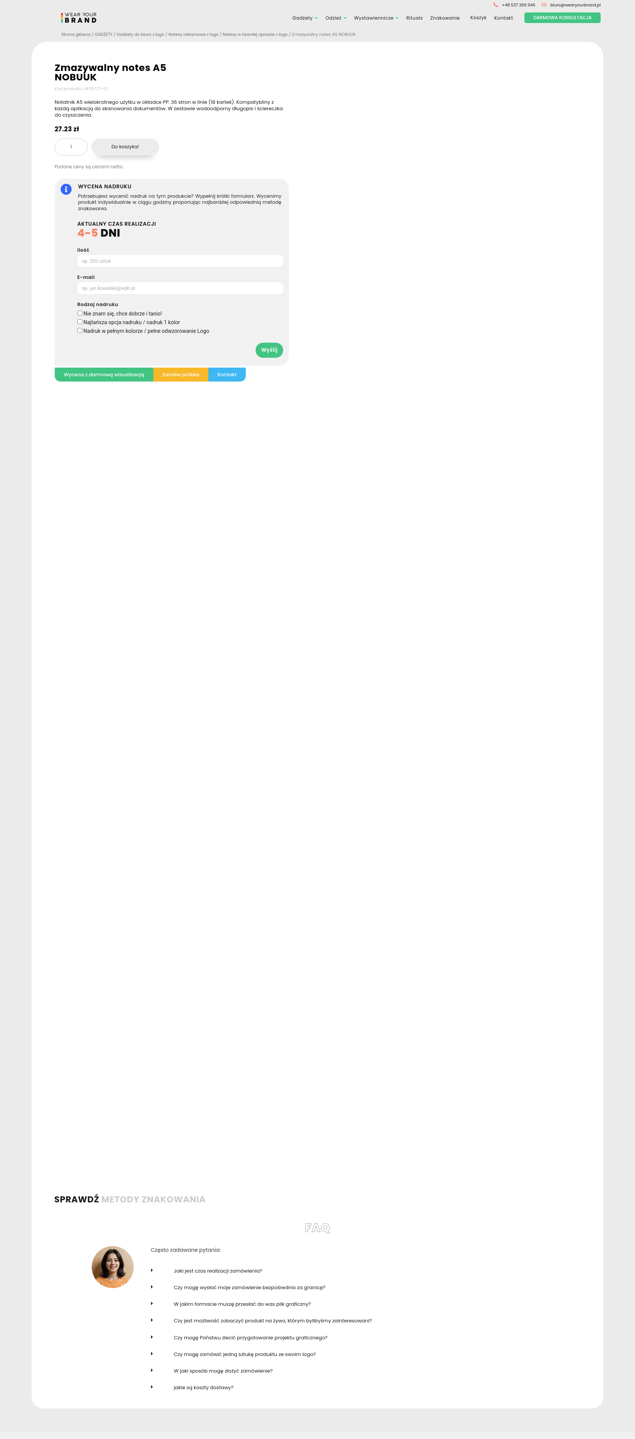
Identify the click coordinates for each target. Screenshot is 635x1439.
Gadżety (303, 18)
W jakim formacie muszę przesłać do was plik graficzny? (242, 1304)
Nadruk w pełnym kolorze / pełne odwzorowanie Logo (146, 331)
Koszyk (477, 18)
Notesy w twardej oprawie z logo (263, 35)
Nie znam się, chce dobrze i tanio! (122, 314)
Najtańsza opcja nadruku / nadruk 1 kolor (131, 322)
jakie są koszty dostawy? (204, 1387)
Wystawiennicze (373, 18)
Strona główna (77, 35)
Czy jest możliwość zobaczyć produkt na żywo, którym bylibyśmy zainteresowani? (273, 1321)
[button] (349, 1275)
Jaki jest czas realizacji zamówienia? (218, 1270)
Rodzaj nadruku (98, 305)
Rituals (414, 18)
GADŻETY (105, 35)
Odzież (333, 18)
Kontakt (503, 18)
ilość (83, 250)
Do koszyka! (125, 146)
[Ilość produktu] (71, 147)
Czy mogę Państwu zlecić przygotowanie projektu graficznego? (251, 1337)
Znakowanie (445, 18)
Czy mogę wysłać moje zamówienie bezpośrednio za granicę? (249, 1287)
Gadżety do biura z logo (144, 35)
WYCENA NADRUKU (105, 187)
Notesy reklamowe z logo (199, 35)
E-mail (86, 277)
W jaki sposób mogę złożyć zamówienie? (223, 1370)
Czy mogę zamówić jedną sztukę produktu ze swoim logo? (245, 1354)
